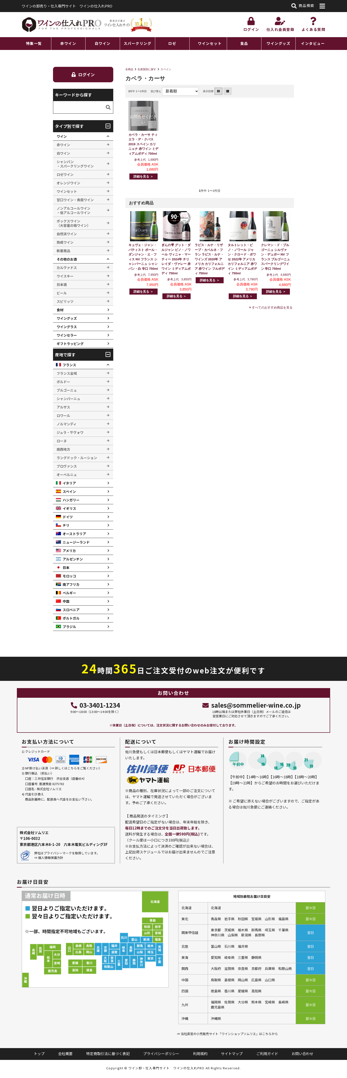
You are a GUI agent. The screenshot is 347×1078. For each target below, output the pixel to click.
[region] (173, 43)
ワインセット (210, 43)
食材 (60, 309)
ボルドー (63, 381)
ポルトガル (71, 618)
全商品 (129, 69)
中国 (66, 601)
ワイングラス (67, 326)
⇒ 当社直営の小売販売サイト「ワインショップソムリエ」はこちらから (227, 1033)
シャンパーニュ (68, 398)
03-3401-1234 (95, 704)
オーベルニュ (67, 474)
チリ (66, 525)
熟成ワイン (65, 242)
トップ (39, 1053)
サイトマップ (232, 1053)
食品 (244, 43)
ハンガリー (71, 500)
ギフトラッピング (70, 343)
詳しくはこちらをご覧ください (77, 768)
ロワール (63, 415)
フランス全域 (67, 373)
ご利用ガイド (267, 1053)
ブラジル (69, 626)
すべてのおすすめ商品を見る (272, 307)
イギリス (69, 508)
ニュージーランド (76, 542)
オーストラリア (74, 533)
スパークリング (138, 43)
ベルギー (69, 592)
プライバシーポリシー (161, 1053)
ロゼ (172, 43)
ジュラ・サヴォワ (70, 432)
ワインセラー (67, 335)
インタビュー (313, 43)
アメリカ (69, 550)
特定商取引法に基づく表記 (108, 1053)
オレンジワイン (68, 182)
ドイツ (68, 516)
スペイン (165, 69)
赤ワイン (68, 43)
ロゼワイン (65, 174)
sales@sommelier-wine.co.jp (251, 704)
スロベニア (71, 609)
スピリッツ (65, 301)
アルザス (63, 407)
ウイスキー (65, 276)
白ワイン (103, 43)
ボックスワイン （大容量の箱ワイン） (73, 223)
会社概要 (65, 1053)
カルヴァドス (67, 267)
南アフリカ (71, 584)
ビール (62, 292)
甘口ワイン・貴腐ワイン (75, 199)
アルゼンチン (73, 559)
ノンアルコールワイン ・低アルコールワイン (73, 210)
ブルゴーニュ (67, 390)
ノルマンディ (67, 424)
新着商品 (63, 250)
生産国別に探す (147, 69)
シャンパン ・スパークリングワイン (75, 163)
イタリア (69, 483)
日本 (66, 567)
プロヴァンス (67, 466)
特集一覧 (34, 43)
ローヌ (62, 440)
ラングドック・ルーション (77, 457)
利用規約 (200, 1053)
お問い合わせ (302, 1053)
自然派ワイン (67, 233)
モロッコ (69, 576)
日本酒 (62, 284)
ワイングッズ (278, 43)
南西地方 (63, 449)
